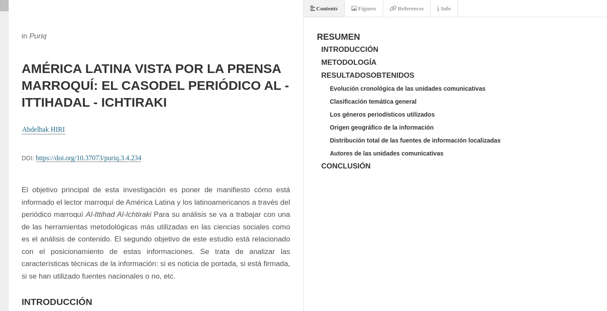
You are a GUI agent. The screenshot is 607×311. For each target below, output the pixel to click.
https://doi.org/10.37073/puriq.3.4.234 (89, 158)
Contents (324, 8)
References (407, 8)
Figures (363, 8)
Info (444, 8)
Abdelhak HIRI (43, 129)
